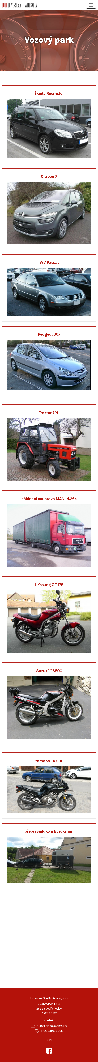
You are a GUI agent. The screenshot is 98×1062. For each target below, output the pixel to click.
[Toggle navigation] (91, 5)
